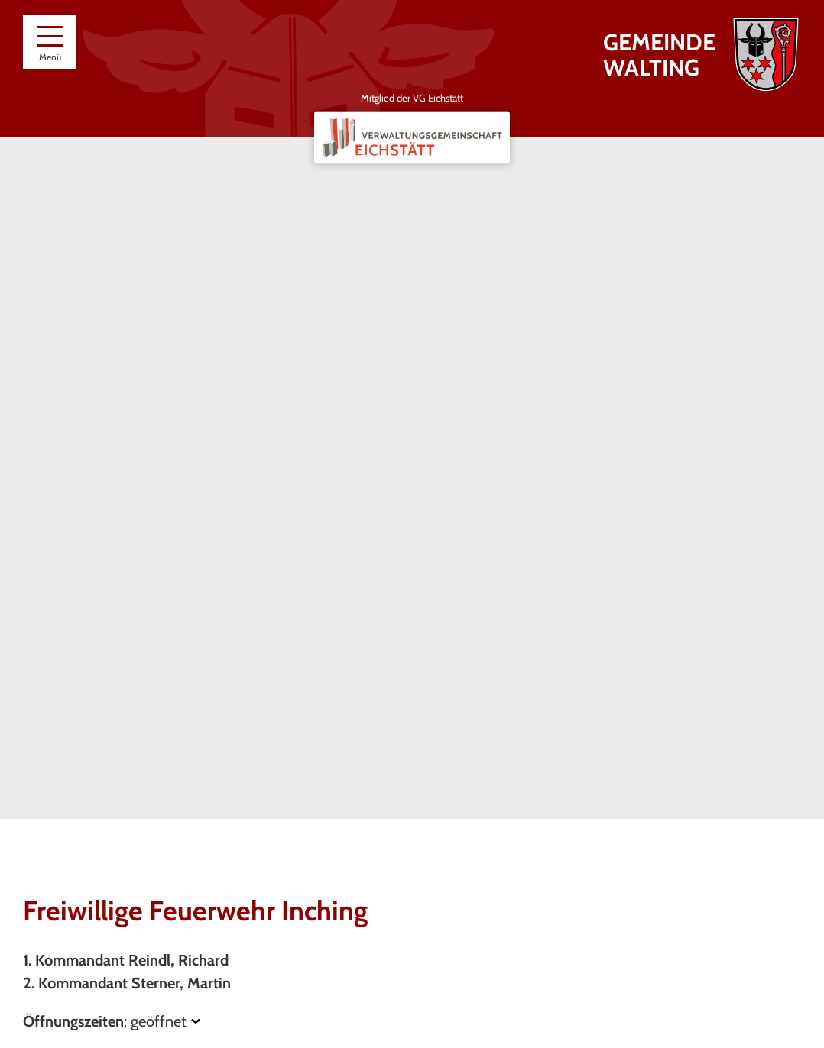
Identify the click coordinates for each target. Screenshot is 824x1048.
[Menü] (49, 42)
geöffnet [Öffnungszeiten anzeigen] (159, 1021)
